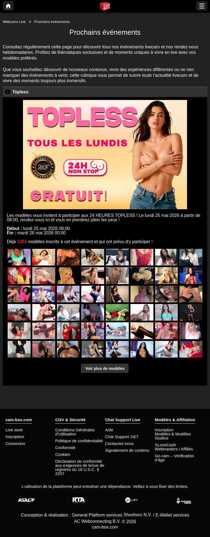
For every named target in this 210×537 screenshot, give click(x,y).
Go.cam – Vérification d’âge (174, 457)
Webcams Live (14, 22)
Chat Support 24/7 (121, 436)
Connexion (15, 443)
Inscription (14, 436)
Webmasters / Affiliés (174, 449)
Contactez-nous (119, 443)
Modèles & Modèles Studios (173, 436)
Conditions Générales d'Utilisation (75, 431)
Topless (20, 92)
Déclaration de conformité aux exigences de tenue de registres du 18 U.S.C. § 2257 (79, 467)
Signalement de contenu (127, 450)
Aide (109, 429)
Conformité (65, 447)
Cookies (62, 454)
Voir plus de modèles (105, 368)
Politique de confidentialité (79, 440)
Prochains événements (52, 22)
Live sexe (14, 429)
